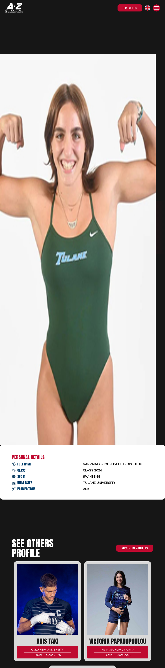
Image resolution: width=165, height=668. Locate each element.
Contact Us (130, 8)
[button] (147, 8)
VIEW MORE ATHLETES (135, 548)
